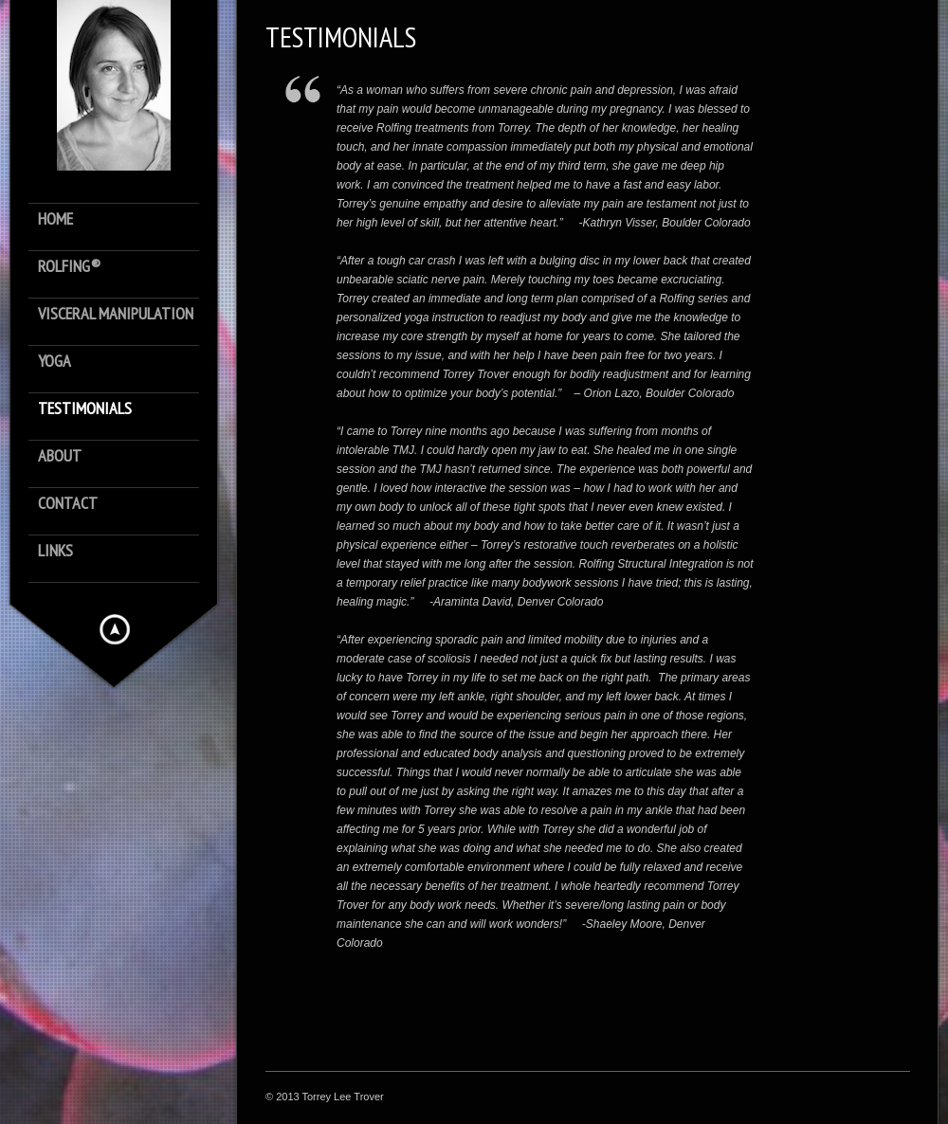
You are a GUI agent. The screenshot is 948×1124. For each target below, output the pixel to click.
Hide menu (114, 629)
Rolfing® (69, 267)
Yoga (54, 362)
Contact (68, 504)
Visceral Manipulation (115, 314)
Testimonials (85, 409)
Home (55, 219)
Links (55, 551)
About (60, 456)
